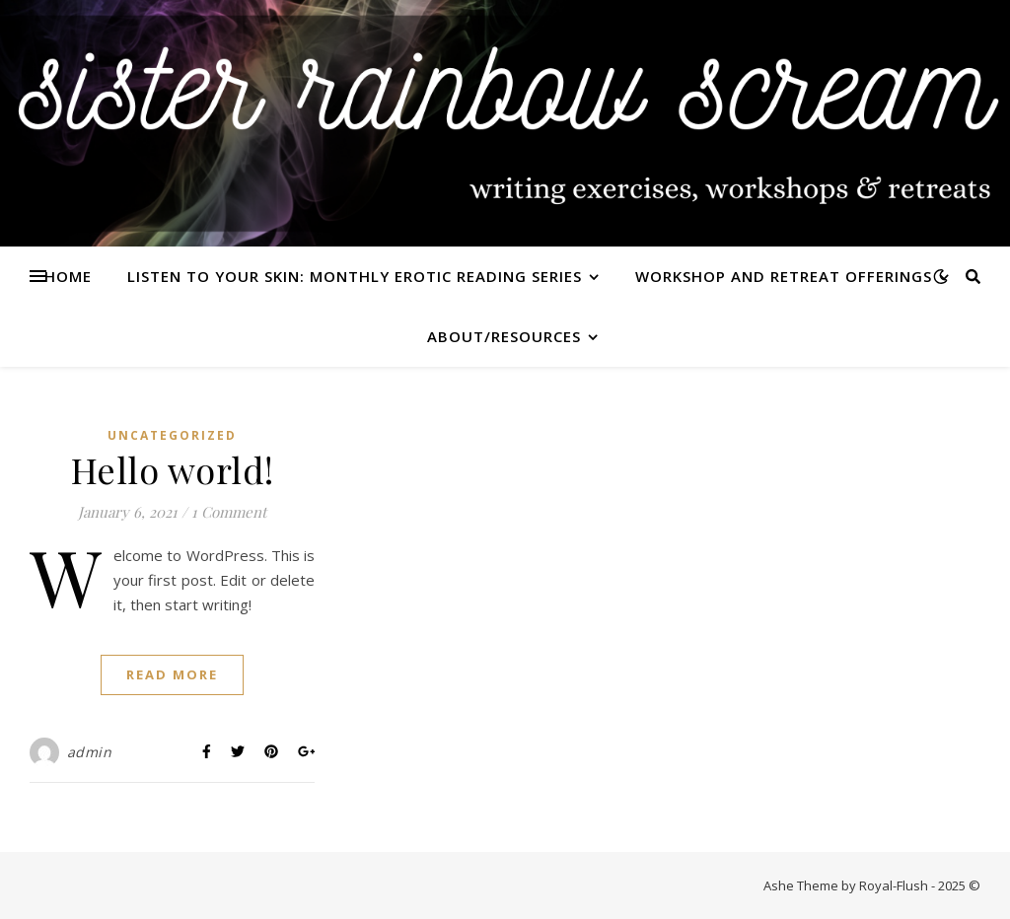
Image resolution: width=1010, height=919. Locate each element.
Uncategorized (172, 435)
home (68, 276)
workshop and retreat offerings (783, 276)
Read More (172, 674)
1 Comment (228, 512)
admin (89, 751)
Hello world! (172, 469)
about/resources (504, 336)
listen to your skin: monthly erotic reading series (354, 276)
